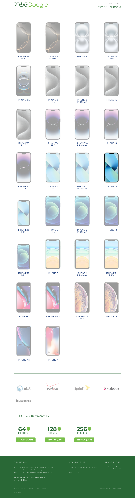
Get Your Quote (25, 440)
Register (118, 3)
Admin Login (18, 492)
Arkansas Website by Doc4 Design (109, 488)
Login (110, 3)
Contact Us (115, 7)
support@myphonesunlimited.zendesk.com (84, 467)
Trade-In (102, 7)
